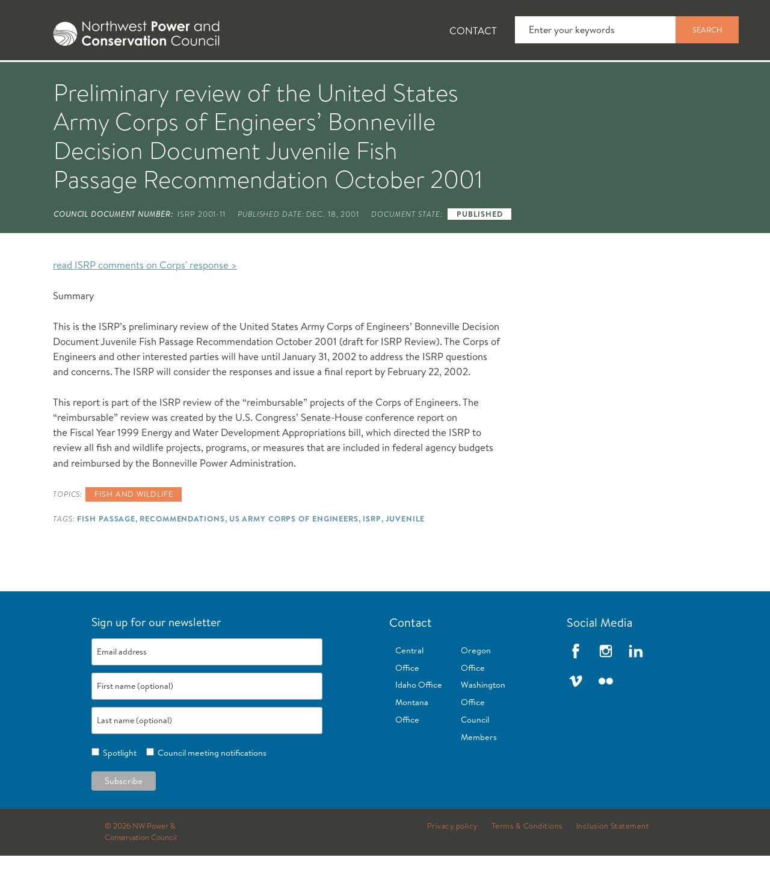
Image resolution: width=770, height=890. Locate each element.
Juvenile (405, 552)
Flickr (606, 715)
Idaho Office (418, 719)
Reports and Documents (565, 79)
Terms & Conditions (526, 860)
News (116, 79)
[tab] (36, 78)
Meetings (442, 79)
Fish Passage (106, 552)
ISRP (372, 552)
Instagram (606, 685)
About (46, 79)
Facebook (576, 685)
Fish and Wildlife (213, 79)
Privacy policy (452, 860)
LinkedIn (636, 685)
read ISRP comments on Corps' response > (145, 299)
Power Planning (337, 79)
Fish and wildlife (133, 528)
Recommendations (182, 552)
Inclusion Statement (613, 860)
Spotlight (118, 787)
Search (707, 29)
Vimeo (576, 715)
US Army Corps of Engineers (294, 552)
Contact (473, 30)
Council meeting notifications (210, 787)
